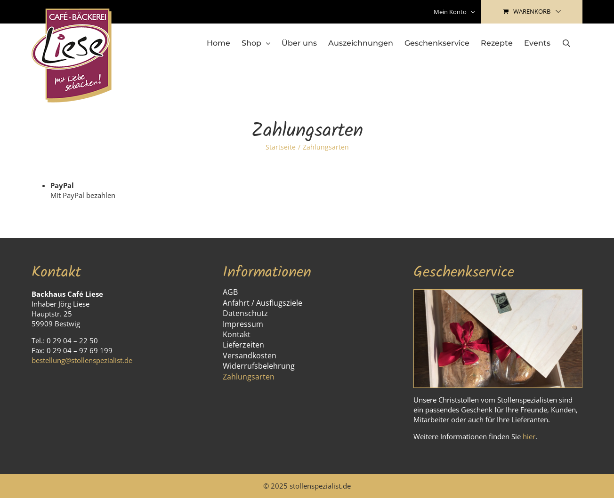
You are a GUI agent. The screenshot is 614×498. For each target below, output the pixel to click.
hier (529, 436)
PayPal (62, 185)
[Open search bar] (566, 43)
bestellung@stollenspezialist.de (82, 360)
